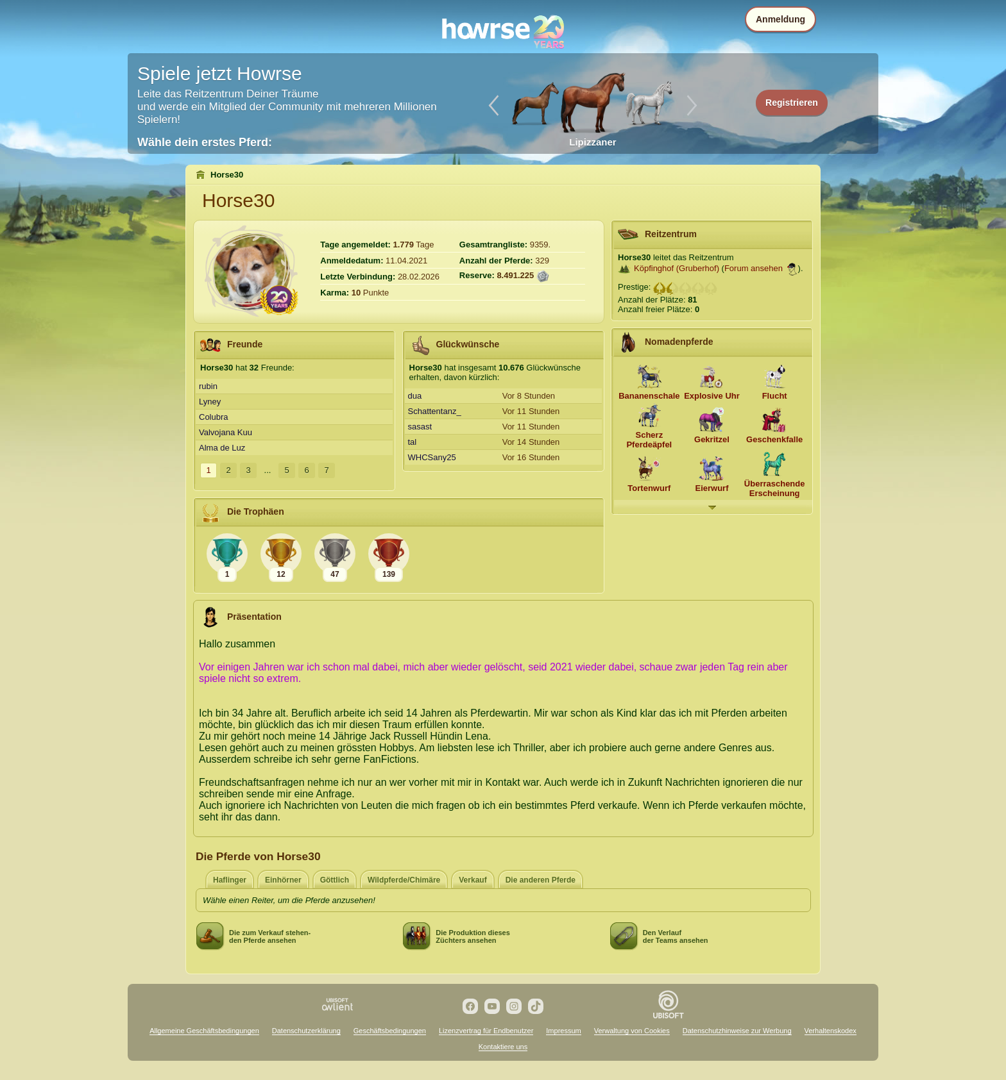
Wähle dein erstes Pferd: (204, 142)
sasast (420, 426)
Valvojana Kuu (225, 432)
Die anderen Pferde (540, 880)
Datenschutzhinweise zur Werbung (737, 1030)
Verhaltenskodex (831, 1030)
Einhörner (283, 880)
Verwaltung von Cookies (632, 1030)
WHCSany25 (432, 457)
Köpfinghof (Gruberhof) (676, 268)
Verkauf (472, 880)
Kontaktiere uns (503, 1047)
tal (412, 442)
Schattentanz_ (434, 411)
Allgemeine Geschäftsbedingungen (204, 1030)
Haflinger (229, 880)
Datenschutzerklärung (306, 1030)
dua (415, 396)
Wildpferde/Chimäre (404, 880)
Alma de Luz (222, 448)
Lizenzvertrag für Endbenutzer (486, 1030)
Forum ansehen (753, 268)
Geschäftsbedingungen (390, 1030)
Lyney (210, 401)
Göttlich (334, 880)
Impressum (563, 1030)
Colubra (213, 417)
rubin (208, 386)
